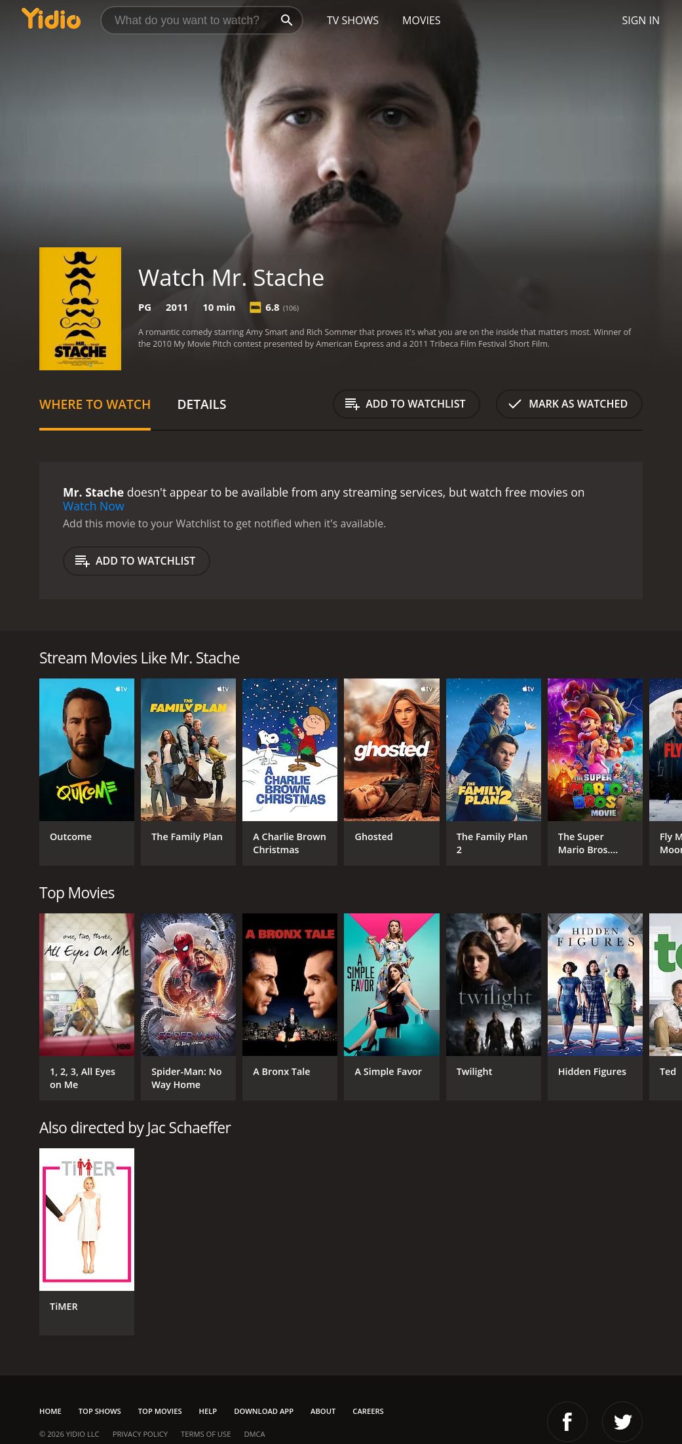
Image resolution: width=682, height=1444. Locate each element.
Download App (264, 1411)
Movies (421, 20)
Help (208, 1411)
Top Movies (160, 1411)
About (323, 1411)
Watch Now (93, 506)
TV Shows (353, 20)
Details (201, 404)
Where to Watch (95, 404)
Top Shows (100, 1411)
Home (50, 1411)
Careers (367, 1411)
